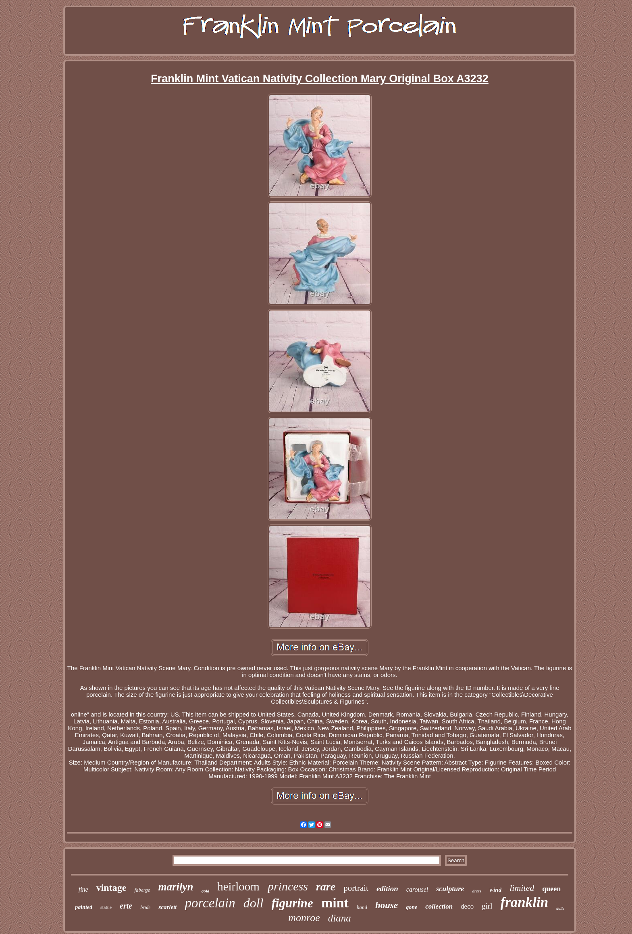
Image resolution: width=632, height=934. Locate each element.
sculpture (450, 889)
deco (467, 906)
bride (145, 907)
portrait (355, 888)
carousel (417, 889)
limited (521, 888)
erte (126, 905)
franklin (525, 902)
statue (106, 907)
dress (476, 890)
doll (253, 903)
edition (387, 888)
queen (551, 889)
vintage (111, 887)
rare (325, 886)
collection (439, 906)
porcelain (210, 903)
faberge (142, 890)
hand (362, 907)
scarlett (167, 907)
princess (288, 886)
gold (206, 890)
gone (411, 907)
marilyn (175, 887)
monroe (304, 918)
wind (495, 889)
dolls (560, 908)
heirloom (238, 886)
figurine (292, 903)
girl (487, 906)
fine (83, 889)
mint (335, 902)
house (386, 905)
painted (83, 907)
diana (339, 918)
